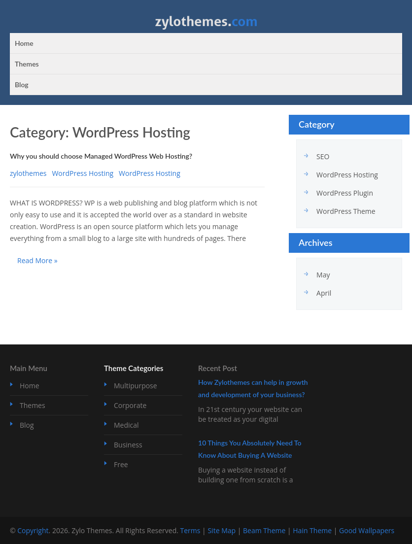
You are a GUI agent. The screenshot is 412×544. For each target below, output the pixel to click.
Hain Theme (312, 530)
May (323, 274)
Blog (22, 84)
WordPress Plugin (344, 193)
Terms (190, 530)
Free (121, 464)
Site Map (221, 530)
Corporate (130, 405)
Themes (27, 64)
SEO (322, 156)
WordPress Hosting (82, 173)
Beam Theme (264, 530)
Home (24, 43)
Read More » (37, 260)
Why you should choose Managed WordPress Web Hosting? (101, 156)
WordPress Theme (346, 211)
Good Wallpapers (366, 530)
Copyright (32, 530)
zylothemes (28, 173)
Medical (126, 425)
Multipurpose (135, 385)
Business (128, 444)
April (323, 293)
